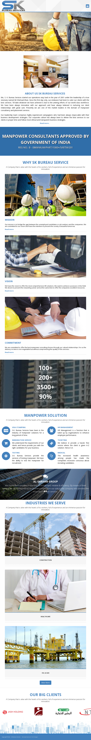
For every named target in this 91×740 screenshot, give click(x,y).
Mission (9, 219)
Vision (9, 281)
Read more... (45, 123)
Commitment (13, 342)
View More (45, 682)
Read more (9, 229)
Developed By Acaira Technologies (30, 737)
